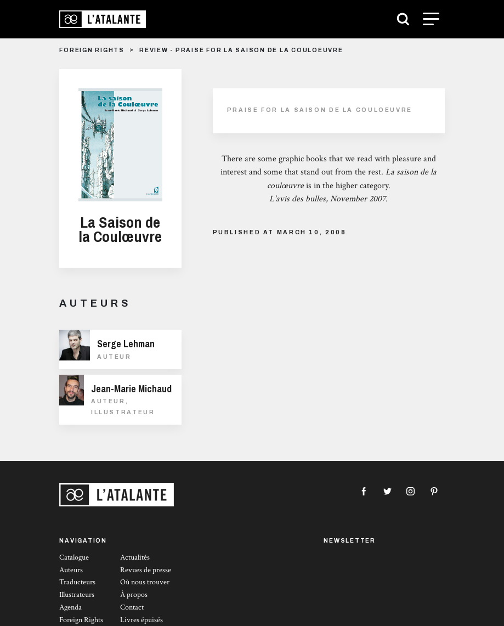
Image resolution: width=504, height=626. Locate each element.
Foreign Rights (81, 620)
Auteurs (71, 570)
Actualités (135, 557)
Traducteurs (77, 582)
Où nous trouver (144, 582)
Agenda (70, 607)
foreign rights (91, 50)
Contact (132, 607)
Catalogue (74, 557)
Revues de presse (145, 570)
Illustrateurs (76, 595)
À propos (134, 595)
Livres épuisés (141, 620)
